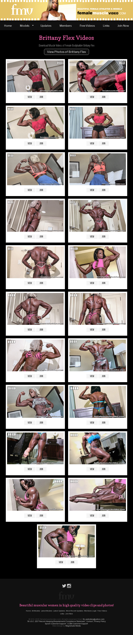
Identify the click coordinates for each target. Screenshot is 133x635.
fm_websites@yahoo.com (94, 619)
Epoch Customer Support (55, 624)
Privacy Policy (100, 621)
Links (106, 25)
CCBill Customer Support (77, 624)
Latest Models (46, 611)
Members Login (90, 611)
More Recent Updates (74, 611)
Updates (45, 25)
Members (66, 25)
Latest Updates (59, 611)
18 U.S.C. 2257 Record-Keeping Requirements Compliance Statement (56, 621)
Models (24, 25)
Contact (89, 621)
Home (8, 25)
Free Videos (87, 25)
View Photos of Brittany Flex (66, 52)
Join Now (123, 25)
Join (41, 97)
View (30, 97)
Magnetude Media (73, 626)
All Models (36, 611)
